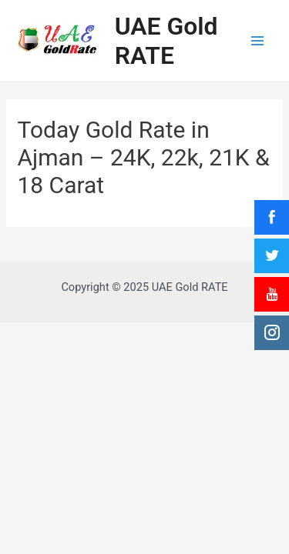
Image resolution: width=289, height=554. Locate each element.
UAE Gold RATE (166, 41)
